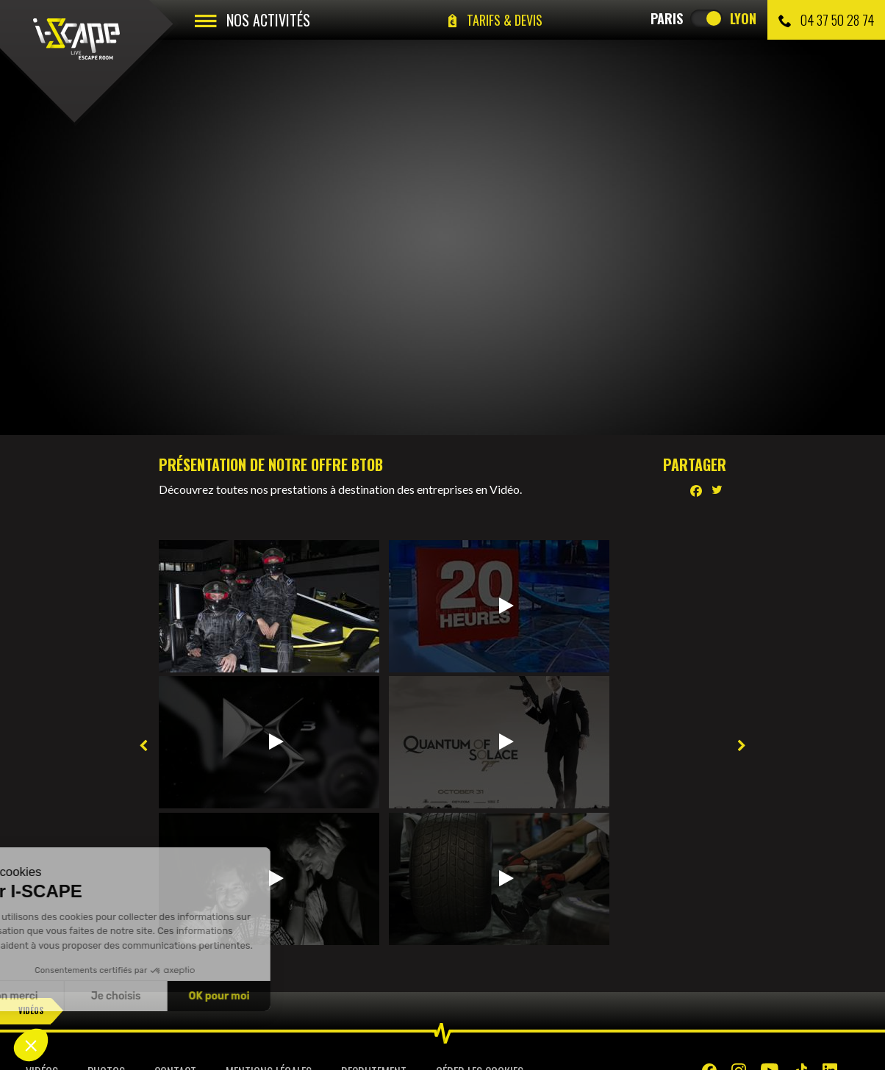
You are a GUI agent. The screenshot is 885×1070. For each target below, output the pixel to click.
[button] (31, 1045)
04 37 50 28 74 (826, 20)
